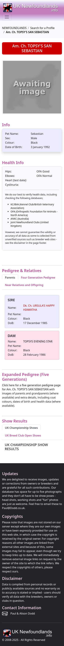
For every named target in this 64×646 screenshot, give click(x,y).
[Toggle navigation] (7, 17)
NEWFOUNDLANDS (14, 28)
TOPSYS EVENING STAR (37, 341)
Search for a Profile (42, 28)
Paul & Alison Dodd (22, 613)
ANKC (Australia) (20, 218)
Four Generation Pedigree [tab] (38, 277)
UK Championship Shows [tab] (21, 428)
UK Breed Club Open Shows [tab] (23, 435)
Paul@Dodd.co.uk (13, 508)
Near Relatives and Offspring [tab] (24, 285)
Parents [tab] (10, 277)
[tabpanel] (32, 328)
